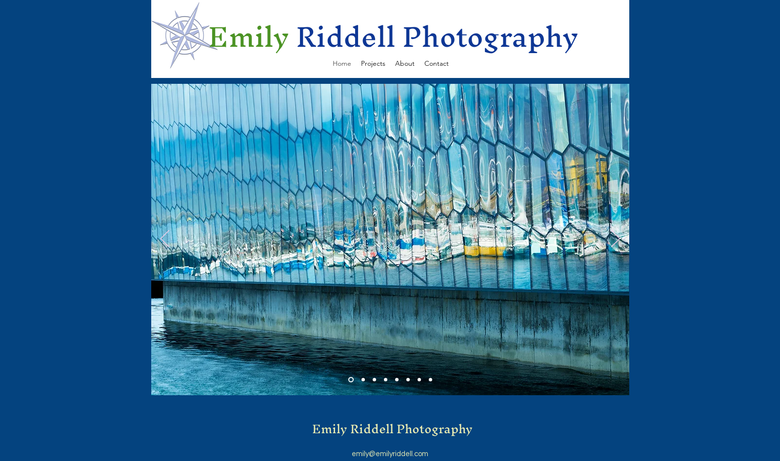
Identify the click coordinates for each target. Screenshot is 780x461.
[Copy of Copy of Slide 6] (430, 380)
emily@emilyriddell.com (390, 454)
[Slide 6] (408, 380)
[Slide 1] (351, 380)
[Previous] (164, 239)
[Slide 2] (363, 380)
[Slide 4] (385, 380)
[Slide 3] (374, 380)
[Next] (615, 239)
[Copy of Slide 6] (419, 380)
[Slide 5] (397, 380)
